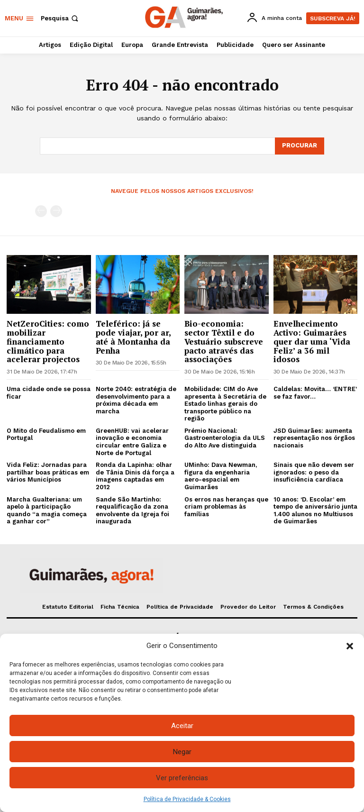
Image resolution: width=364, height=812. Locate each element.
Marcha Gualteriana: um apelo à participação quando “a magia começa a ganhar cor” (47, 510)
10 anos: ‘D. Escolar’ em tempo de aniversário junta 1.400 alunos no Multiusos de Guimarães (315, 510)
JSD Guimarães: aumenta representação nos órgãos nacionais (314, 438)
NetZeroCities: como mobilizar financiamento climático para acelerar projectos (48, 341)
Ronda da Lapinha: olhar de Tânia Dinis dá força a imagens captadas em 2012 (135, 476)
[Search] (299, 146)
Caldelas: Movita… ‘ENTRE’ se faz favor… (315, 392)
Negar (182, 752)
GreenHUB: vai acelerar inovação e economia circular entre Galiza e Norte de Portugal (132, 441)
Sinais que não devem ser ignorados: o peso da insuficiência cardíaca (313, 472)
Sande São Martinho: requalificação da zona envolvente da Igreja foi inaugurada (132, 510)
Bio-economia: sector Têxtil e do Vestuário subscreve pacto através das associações (223, 341)
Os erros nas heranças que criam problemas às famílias (226, 507)
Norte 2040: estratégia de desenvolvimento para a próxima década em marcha (136, 400)
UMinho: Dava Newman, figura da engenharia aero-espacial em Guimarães (220, 476)
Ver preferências (182, 778)
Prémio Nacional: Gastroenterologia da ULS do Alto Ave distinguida (224, 438)
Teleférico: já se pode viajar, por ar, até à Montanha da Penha (133, 337)
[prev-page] (41, 211)
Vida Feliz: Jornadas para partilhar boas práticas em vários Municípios (48, 472)
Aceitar (182, 725)
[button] (350, 646)
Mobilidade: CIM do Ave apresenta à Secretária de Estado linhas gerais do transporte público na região (225, 403)
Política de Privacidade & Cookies (187, 799)
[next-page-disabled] (56, 211)
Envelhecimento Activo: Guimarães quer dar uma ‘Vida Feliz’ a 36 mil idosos (311, 341)
